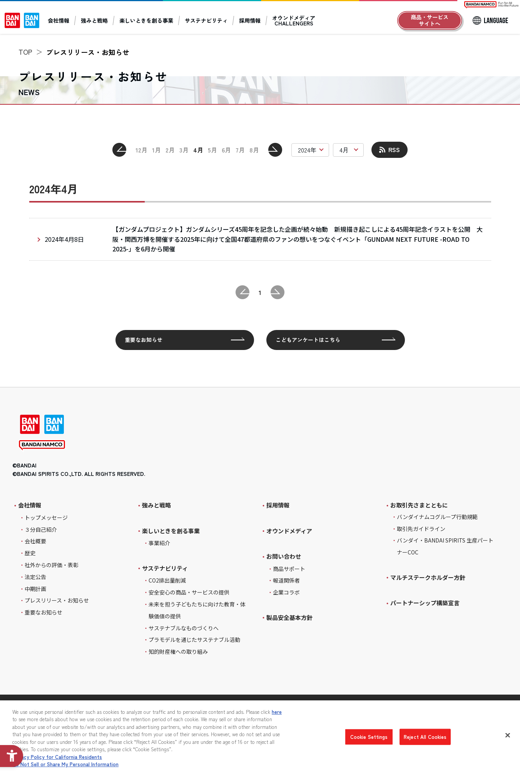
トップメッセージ (46, 517)
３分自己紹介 (41, 529)
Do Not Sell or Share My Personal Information (65, 764)
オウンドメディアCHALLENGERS (293, 20)
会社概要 (35, 541)
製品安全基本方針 (289, 617)
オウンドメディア (289, 531)
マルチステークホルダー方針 (427, 577)
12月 (141, 149)
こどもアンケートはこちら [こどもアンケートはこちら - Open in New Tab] (308, 339)
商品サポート (289, 569)
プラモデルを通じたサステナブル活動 (194, 639)
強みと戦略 (94, 20)
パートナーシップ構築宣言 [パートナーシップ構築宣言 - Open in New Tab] (425, 603)
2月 (170, 149)
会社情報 (58, 20)
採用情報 (250, 20)
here (277, 711)
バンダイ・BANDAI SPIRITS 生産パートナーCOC (445, 546)
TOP (25, 52)
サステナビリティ (206, 20)
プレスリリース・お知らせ (57, 600)
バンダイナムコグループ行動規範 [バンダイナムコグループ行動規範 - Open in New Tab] (437, 517)
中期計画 (35, 589)
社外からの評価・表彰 (52, 565)
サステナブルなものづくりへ (184, 628)
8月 (254, 149)
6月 (226, 149)
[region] (260, 736)
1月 (156, 149)
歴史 (30, 553)
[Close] (507, 735)
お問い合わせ (283, 556)
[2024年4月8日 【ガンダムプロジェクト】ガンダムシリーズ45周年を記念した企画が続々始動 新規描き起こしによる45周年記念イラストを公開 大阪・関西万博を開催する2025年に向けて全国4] (260, 239)
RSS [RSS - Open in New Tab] (394, 149)
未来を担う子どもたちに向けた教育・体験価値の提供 (197, 610)
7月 (240, 149)
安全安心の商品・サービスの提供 (189, 592)
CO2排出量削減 (167, 580)
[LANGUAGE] (490, 20)
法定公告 (35, 577)
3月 (184, 149)
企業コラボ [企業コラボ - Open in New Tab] (286, 592)
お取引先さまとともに (419, 505)
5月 (212, 149)
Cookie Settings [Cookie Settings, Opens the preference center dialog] (369, 736)
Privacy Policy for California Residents (57, 756)
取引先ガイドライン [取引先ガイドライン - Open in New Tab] (421, 529)
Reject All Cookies (425, 736)
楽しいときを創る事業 (146, 20)
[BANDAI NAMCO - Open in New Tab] (42, 446)
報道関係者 (286, 580)
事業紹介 (159, 543)
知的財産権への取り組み (178, 651)
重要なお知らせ (143, 339)
